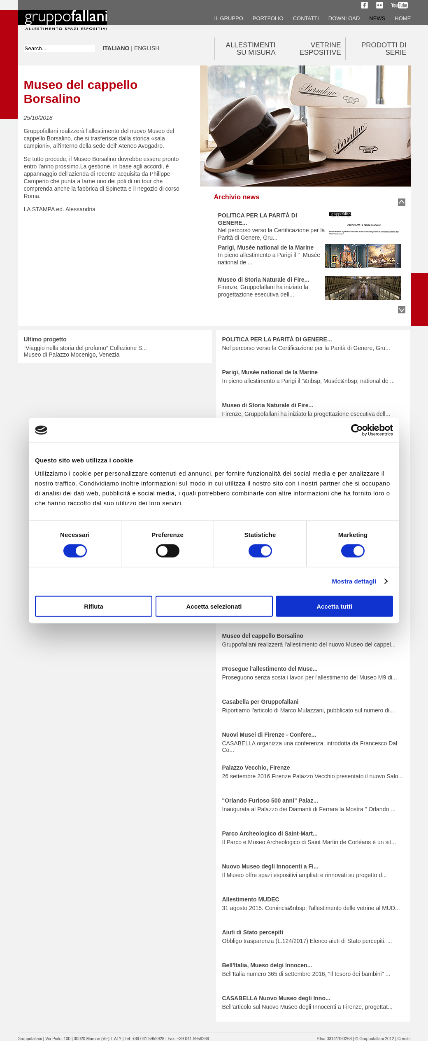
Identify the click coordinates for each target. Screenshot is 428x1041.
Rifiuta (93, 605)
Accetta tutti (334, 605)
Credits (404, 1038)
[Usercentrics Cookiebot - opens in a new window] (357, 430)
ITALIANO (116, 48)
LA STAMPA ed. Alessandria (60, 209)
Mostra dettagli (354, 581)
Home (403, 18)
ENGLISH (146, 48)
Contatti (306, 18)
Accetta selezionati (214, 605)
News (377, 18)
